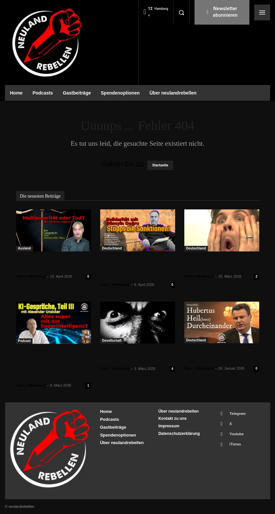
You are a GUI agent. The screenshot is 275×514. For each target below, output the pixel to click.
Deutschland (112, 248)
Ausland (24, 248)
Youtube (234, 430)
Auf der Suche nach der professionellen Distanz (132, 356)
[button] (181, 12)
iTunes (232, 439)
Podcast (24, 341)
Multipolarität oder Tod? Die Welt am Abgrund (50, 264)
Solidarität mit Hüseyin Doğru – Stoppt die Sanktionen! (132, 268)
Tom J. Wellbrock (31, 276)
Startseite (160, 165)
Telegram (234, 413)
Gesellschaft (112, 340)
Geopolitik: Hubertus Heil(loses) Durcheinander (220, 356)
